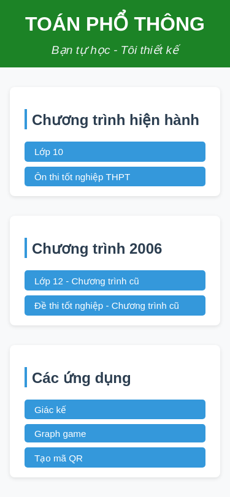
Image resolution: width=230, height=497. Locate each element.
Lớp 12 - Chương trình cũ (86, 281)
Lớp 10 (48, 151)
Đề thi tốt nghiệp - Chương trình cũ (106, 305)
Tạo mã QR (58, 458)
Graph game (60, 433)
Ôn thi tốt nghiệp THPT (82, 177)
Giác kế (50, 409)
